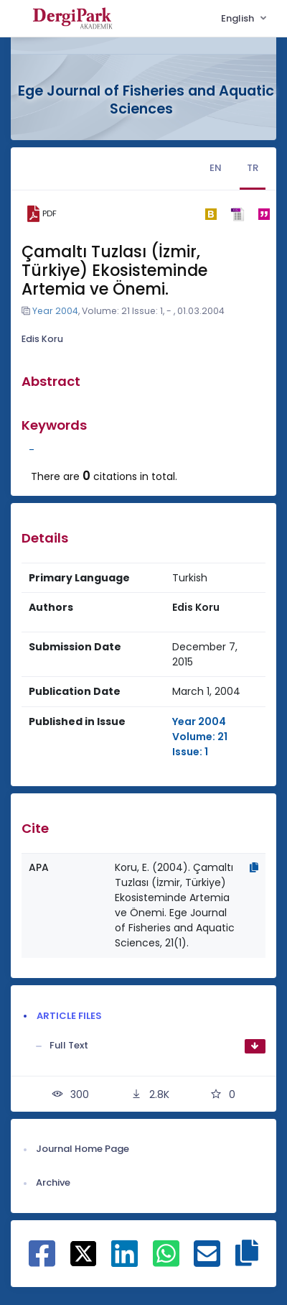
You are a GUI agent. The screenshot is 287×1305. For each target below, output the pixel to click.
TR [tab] (252, 168)
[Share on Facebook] (42, 1261)
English (238, 18)
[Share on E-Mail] (207, 1261)
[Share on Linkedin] (124, 1261)
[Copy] (254, 867)
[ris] (237, 213)
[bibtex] (210, 214)
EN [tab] (216, 168)
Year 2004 (55, 311)
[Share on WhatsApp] (166, 1261)
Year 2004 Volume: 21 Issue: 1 (199, 736)
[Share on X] (83, 1253)
